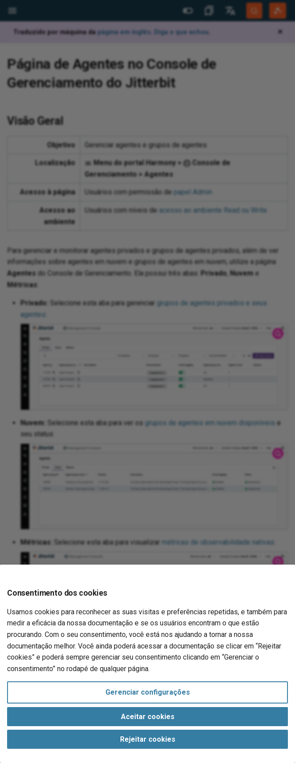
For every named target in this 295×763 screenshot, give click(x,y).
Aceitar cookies (148, 716)
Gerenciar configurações (147, 692)
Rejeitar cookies (147, 739)
